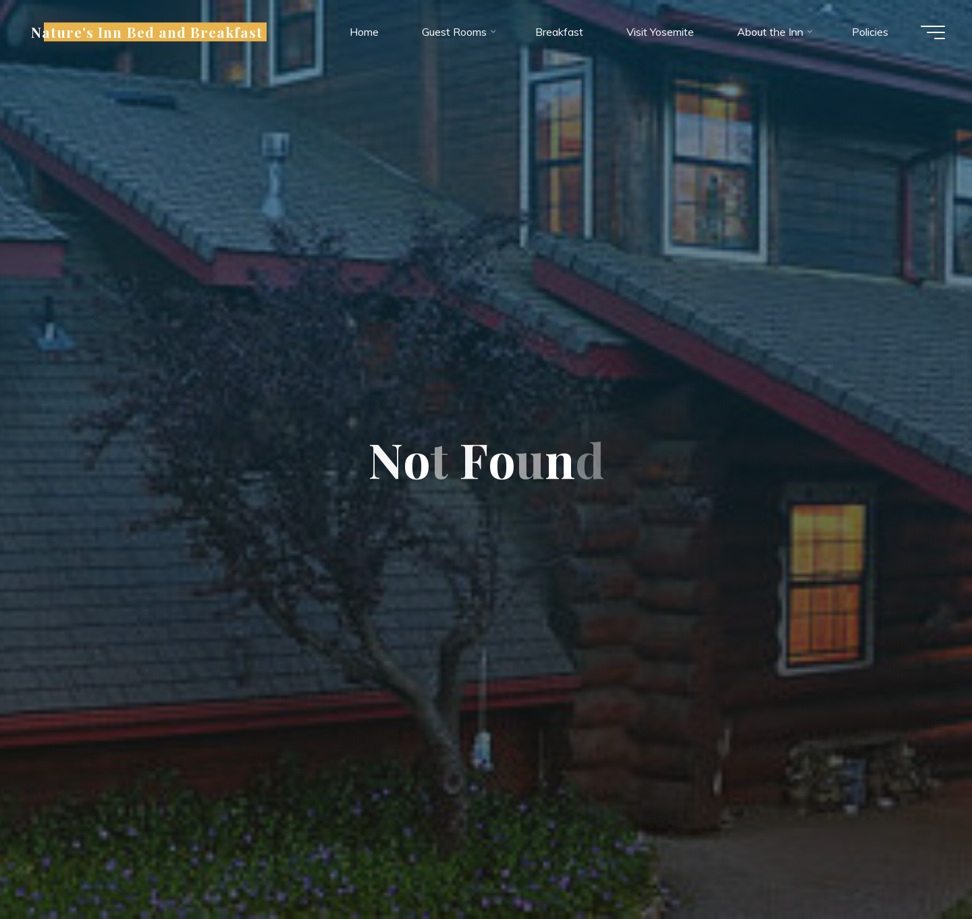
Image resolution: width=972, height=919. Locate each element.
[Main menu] (933, 32)
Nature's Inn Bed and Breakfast (147, 31)
